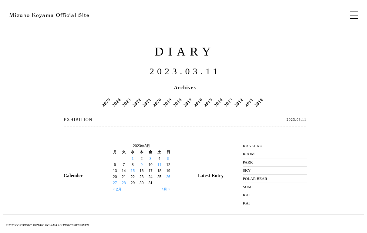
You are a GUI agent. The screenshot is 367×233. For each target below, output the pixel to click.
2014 (218, 102)
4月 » (166, 189)
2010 (259, 102)
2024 (116, 102)
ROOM (249, 154)
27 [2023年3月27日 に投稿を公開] (115, 183)
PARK (248, 162)
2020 (157, 102)
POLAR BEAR (255, 178)
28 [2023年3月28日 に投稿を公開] (124, 183)
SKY (247, 170)
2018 (177, 102)
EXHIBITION (78, 119)
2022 (137, 102)
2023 (126, 102)
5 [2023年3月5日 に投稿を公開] (168, 159)
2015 (208, 102)
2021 (147, 102)
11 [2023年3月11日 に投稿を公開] (159, 165)
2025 (106, 102)
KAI (246, 195)
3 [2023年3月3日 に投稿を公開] (151, 159)
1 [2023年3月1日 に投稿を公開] (133, 159)
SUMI (248, 186)
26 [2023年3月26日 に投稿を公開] (168, 177)
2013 (229, 102)
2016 (198, 102)
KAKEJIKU (252, 146)
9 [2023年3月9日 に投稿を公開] (141, 165)
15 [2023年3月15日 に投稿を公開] (133, 171)
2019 (167, 102)
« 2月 (117, 189)
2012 (239, 102)
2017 (188, 102)
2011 (249, 102)
